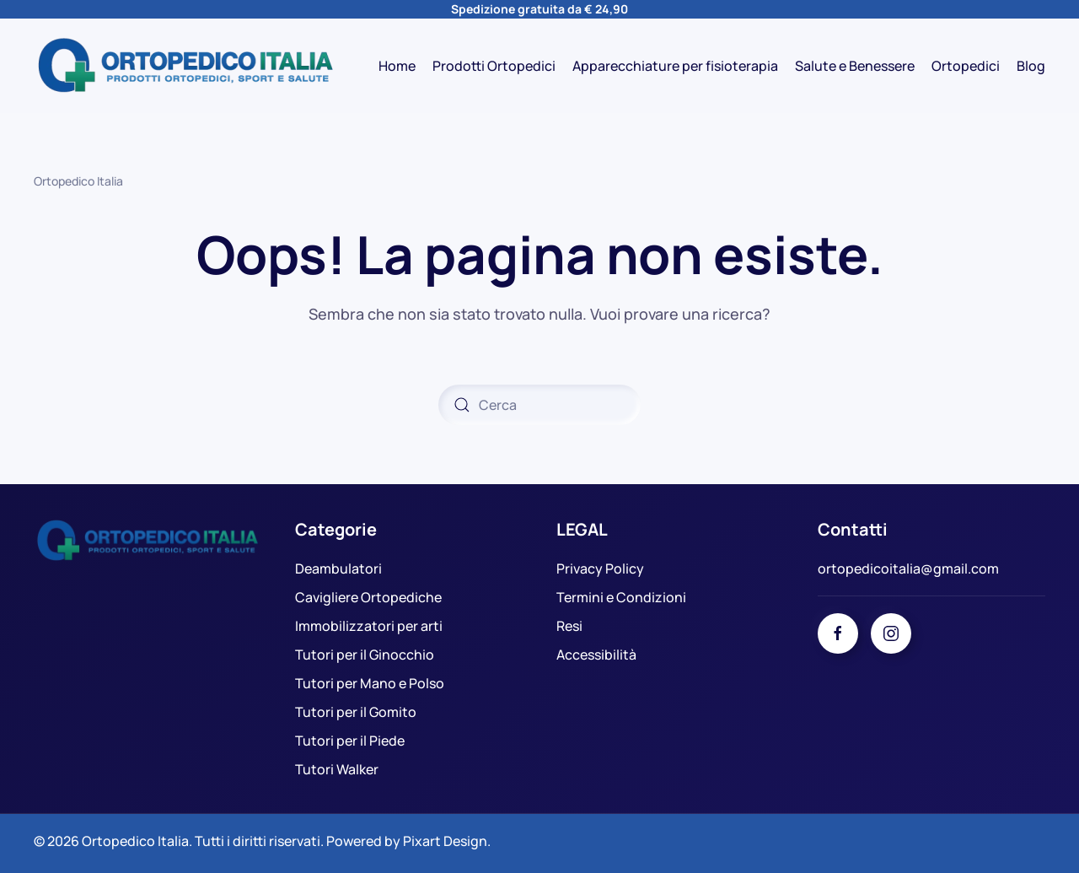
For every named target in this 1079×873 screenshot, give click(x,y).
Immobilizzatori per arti (369, 626)
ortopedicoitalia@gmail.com (908, 568)
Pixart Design (445, 841)
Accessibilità (596, 654)
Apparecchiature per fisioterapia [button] (675, 66)
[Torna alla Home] (185, 65)
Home (397, 66)
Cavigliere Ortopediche (368, 597)
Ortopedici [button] (965, 66)
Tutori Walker (336, 769)
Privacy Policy (600, 568)
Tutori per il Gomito (355, 712)
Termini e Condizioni (621, 597)
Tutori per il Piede (350, 740)
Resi (569, 626)
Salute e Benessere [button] (855, 66)
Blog (1031, 66)
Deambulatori (338, 568)
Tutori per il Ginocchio (364, 654)
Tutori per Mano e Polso (369, 683)
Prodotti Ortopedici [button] (494, 66)
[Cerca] (539, 405)
